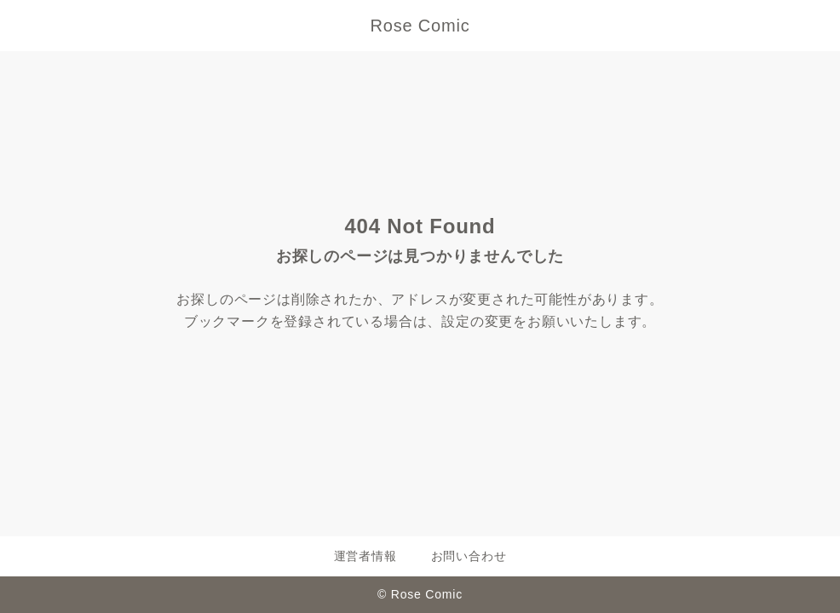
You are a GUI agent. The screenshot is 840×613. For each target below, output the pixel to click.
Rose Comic (420, 25)
